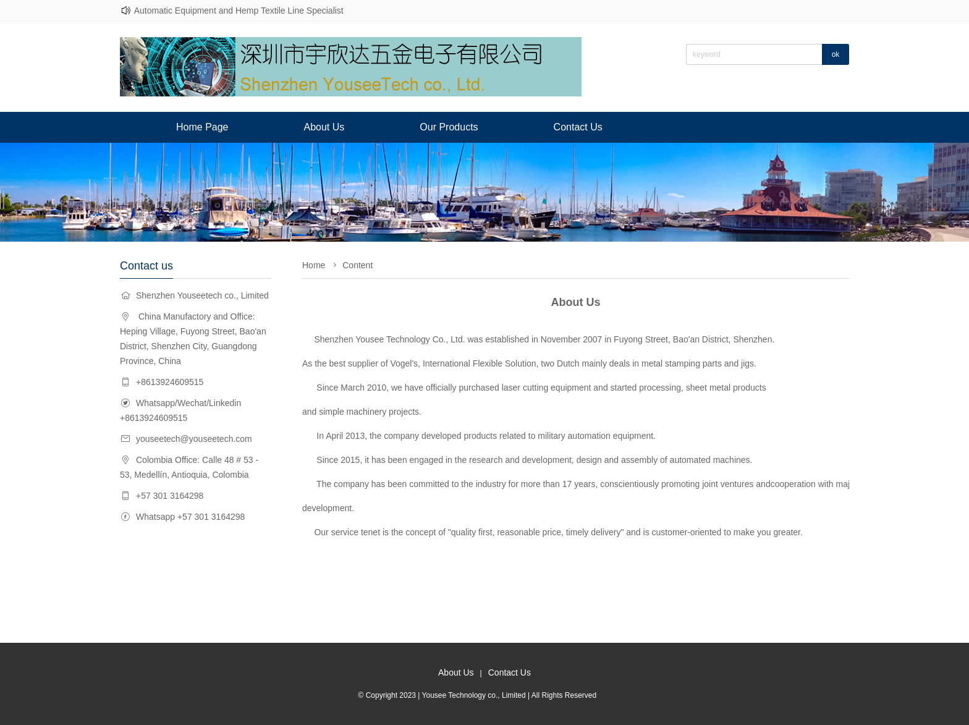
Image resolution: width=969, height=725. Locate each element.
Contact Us (578, 127)
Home (313, 265)
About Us (324, 127)
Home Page (202, 127)
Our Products (449, 127)
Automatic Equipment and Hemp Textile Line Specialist (239, 10)
